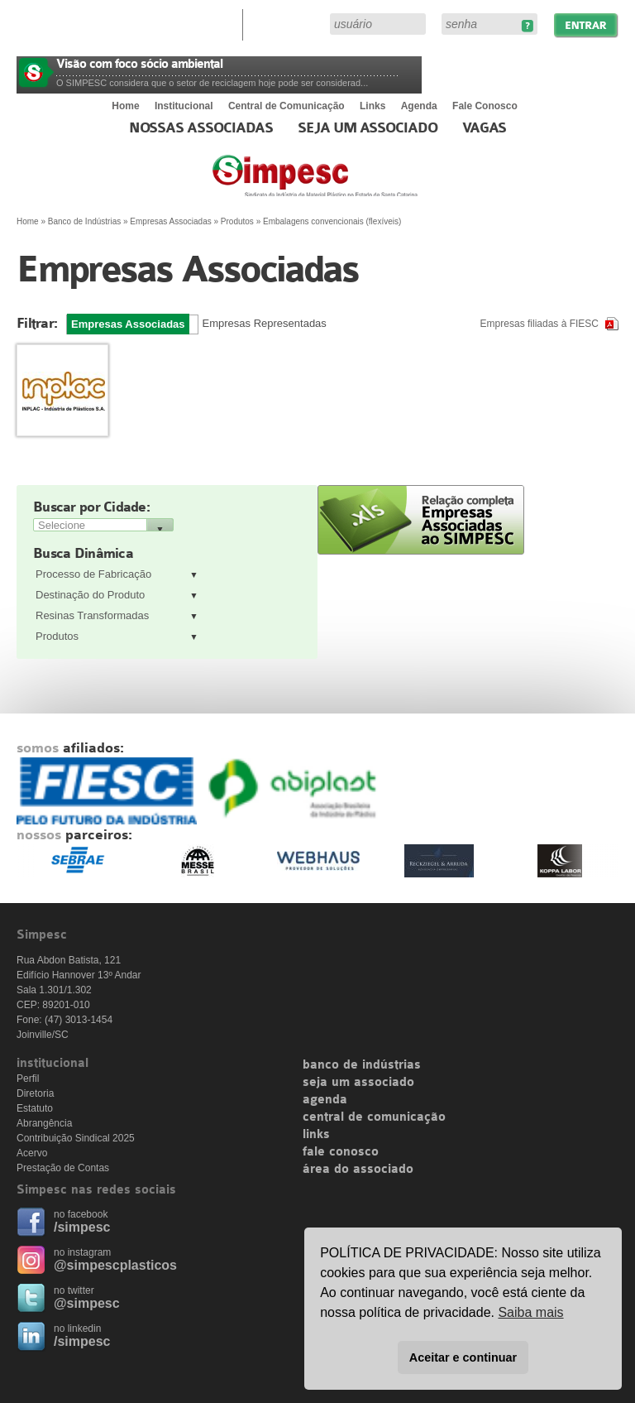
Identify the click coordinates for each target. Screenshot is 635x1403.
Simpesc (355, 184)
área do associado (358, 1169)
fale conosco (341, 1152)
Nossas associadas (201, 128)
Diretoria (35, 1093)
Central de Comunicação (286, 106)
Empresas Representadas (265, 323)
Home (125, 106)
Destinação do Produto (90, 595)
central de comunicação (374, 1117)
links (316, 1134)
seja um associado (358, 1082)
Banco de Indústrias (84, 221)
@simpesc (87, 1303)
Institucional (184, 106)
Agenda (419, 106)
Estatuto (35, 1108)
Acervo (32, 1153)
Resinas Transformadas (92, 615)
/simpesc (82, 1227)
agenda (325, 1100)
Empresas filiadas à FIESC (539, 323)
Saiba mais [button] (530, 1312)
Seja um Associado (367, 128)
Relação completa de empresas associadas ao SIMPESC (421, 520)
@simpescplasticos (115, 1265)
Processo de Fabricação (93, 574)
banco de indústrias (362, 1065)
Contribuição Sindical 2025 (76, 1138)
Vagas (484, 128)
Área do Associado (289, 23)
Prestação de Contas (63, 1168)
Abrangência (44, 1123)
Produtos (57, 636)
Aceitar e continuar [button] (463, 1357)
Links (372, 106)
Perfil (28, 1078)
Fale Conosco (485, 106)
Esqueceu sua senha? (527, 26)
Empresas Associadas (170, 221)
